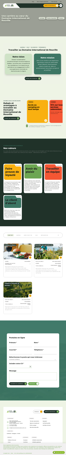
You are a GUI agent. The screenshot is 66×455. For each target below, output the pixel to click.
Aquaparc (45, 421)
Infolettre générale (36, 442)
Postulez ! (61, 18)
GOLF (28, 47)
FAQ (32, 1)
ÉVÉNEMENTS (42, 47)
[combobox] (33, 360)
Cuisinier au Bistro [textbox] (14, 359)
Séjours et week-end (34, 423)
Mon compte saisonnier (42, 1)
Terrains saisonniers (34, 421)
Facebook (9, 433)
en (60, 1)
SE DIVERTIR (34, 47)
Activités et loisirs (47, 425)
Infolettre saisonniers (37, 440)
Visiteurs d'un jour (12, 440)
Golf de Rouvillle (46, 423)
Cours (9, 442)
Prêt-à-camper (33, 425)
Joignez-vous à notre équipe (11, 100)
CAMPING (22, 47)
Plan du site (54, 1)
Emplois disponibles (52, 18)
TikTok (18, 433)
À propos (25, 440)
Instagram (14, 433)
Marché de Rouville (34, 427)
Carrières (25, 442)
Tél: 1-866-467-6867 (13, 425)
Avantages (42, 18)
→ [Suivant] (44, 120)
